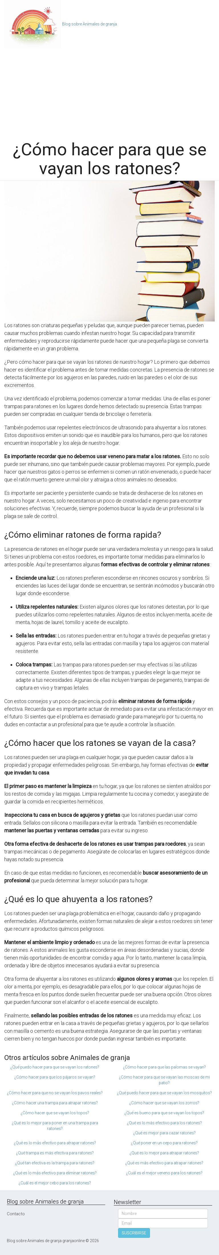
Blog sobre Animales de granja (89, 24)
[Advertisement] (109, 91)
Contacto (16, 1213)
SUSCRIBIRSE (134, 1233)
